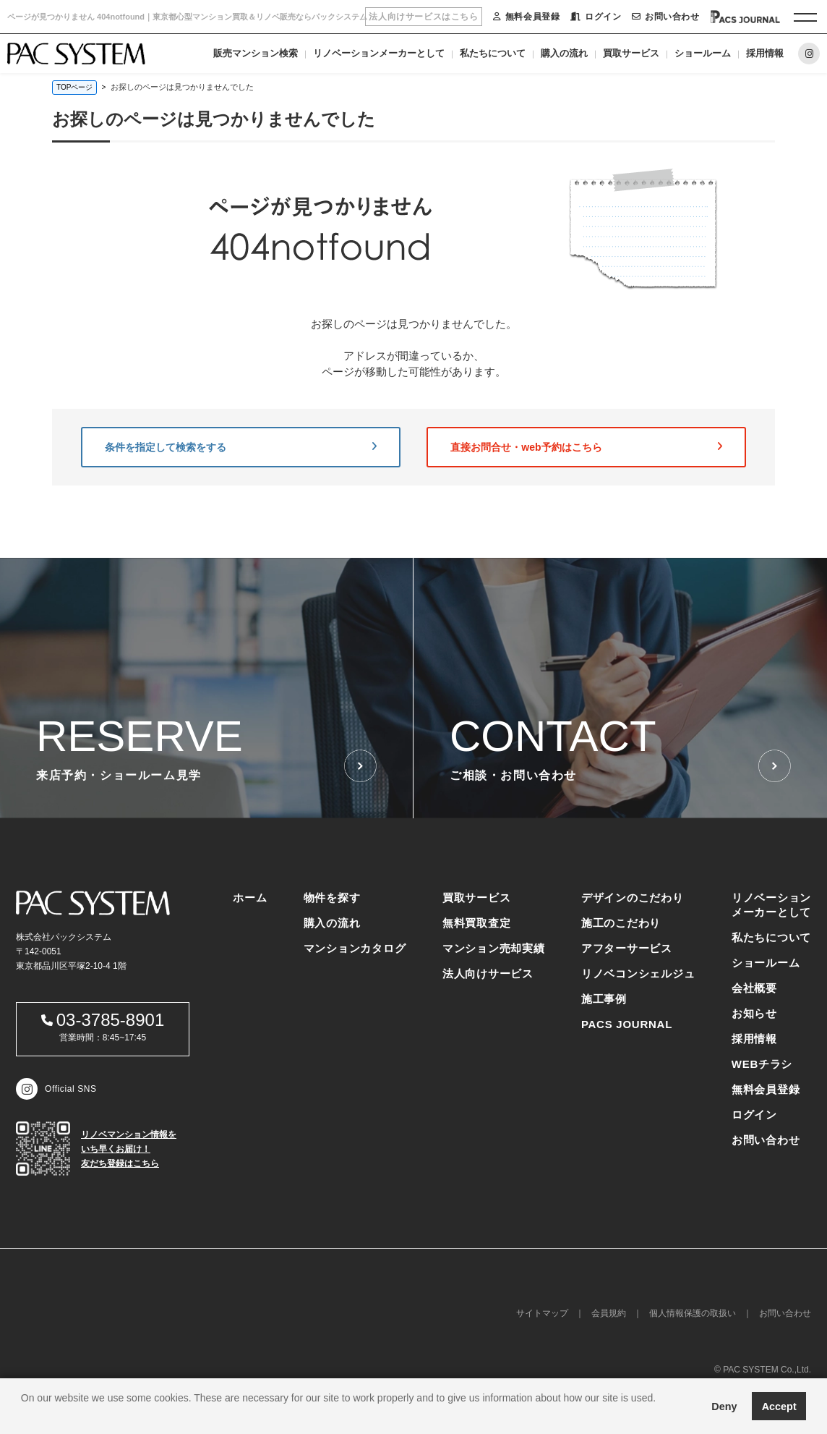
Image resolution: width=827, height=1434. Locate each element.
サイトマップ (542, 1313)
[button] (23, 1416)
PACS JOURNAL (626, 1024)
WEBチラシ (762, 1064)
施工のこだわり (621, 923)
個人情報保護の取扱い (692, 1313)
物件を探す (332, 897)
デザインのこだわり (632, 897)
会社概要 (754, 988)
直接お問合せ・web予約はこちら (586, 447)
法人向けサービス (488, 973)
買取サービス (631, 53)
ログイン (595, 17)
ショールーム (702, 53)
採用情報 (765, 53)
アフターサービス (626, 948)
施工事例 (604, 999)
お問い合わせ (665, 17)
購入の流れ (564, 53)
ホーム (250, 897)
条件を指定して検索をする (241, 447)
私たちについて (493, 53)
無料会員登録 (526, 17)
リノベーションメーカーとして (379, 53)
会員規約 (608, 1313)
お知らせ (754, 1013)
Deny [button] (724, 1406)
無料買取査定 (476, 923)
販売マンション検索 (255, 53)
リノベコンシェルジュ (638, 973)
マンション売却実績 (493, 948)
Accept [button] (779, 1406)
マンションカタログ (355, 948)
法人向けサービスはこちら (423, 17)
